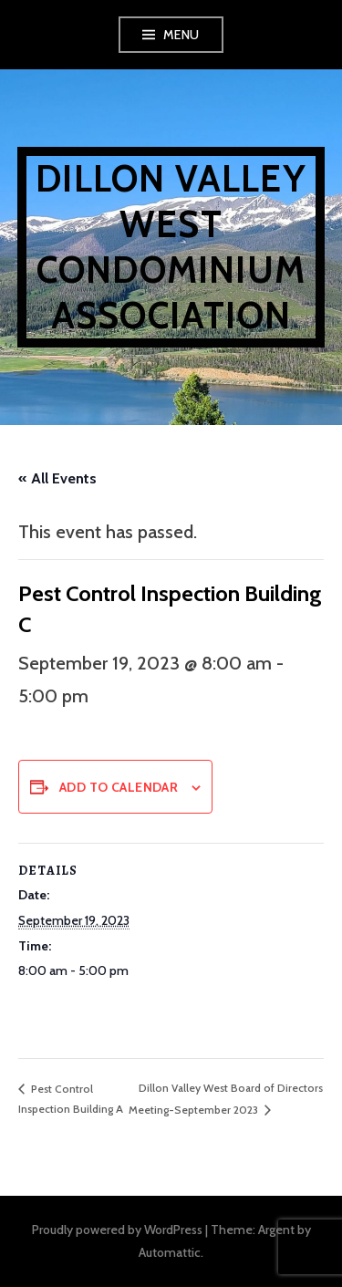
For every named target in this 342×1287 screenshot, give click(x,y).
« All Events (57, 478)
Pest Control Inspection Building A (70, 1099)
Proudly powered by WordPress (117, 1229)
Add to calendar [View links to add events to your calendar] (118, 787)
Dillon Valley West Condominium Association (171, 246)
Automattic (170, 1252)
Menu (181, 34)
